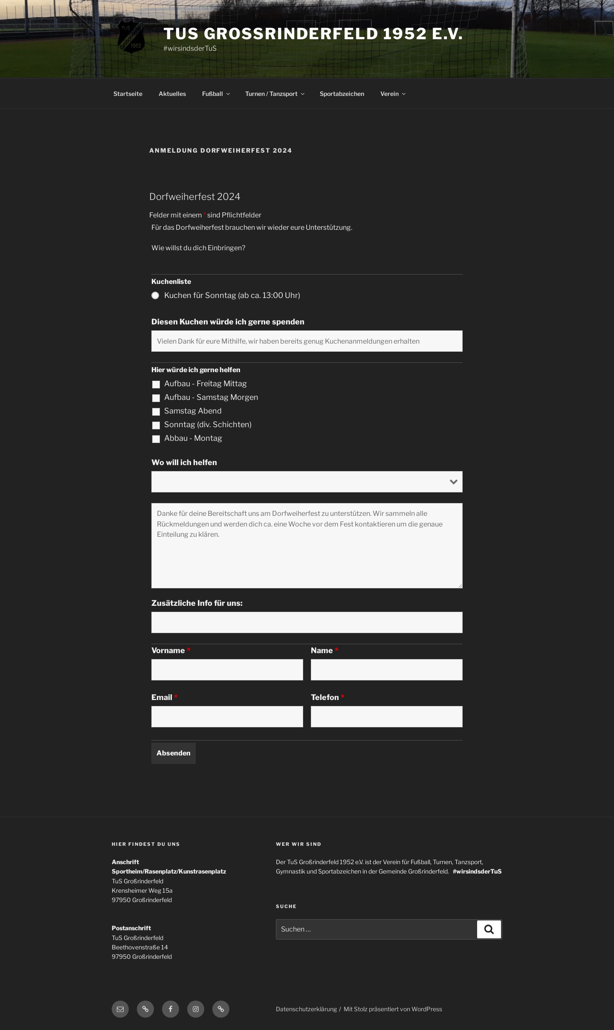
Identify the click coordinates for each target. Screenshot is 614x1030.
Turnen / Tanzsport (275, 93)
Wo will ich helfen (184, 462)
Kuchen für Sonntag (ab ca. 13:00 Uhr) (232, 295)
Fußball (216, 93)
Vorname (171, 650)
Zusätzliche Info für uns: (197, 603)
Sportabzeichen (342, 93)
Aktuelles (172, 93)
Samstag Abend (193, 411)
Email (164, 697)
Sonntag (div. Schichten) (208, 424)
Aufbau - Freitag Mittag (205, 383)
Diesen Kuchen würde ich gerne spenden (227, 322)
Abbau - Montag (193, 438)
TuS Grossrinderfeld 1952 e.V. (313, 33)
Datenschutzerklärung (306, 1009)
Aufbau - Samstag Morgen (211, 397)
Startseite (127, 93)
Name (325, 650)
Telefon (328, 697)
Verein (393, 93)
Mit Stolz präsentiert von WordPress (393, 1009)
